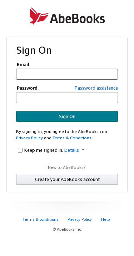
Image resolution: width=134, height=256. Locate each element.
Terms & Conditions (72, 137)
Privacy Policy (29, 137)
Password (27, 88)
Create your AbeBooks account (67, 179)
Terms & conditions (41, 219)
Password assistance (96, 88)
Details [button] (74, 150)
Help (106, 219)
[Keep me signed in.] (20, 150)
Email (23, 64)
